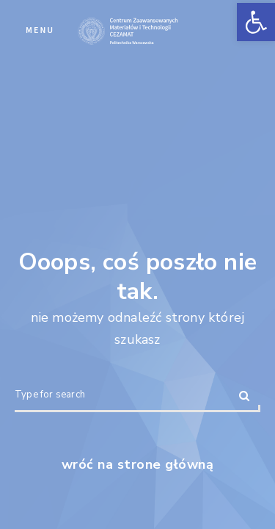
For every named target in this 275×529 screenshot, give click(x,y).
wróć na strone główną (138, 464)
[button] (256, 22)
